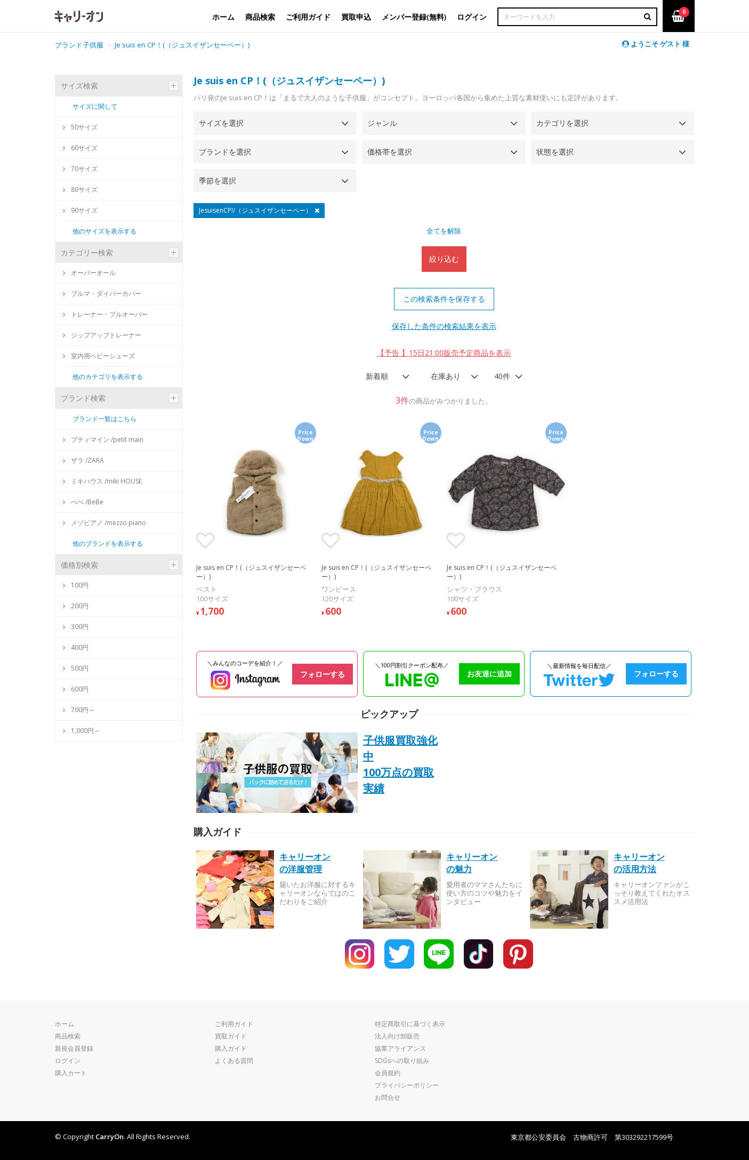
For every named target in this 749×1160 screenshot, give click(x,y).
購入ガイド (231, 1048)
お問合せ (387, 1097)
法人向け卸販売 (397, 1036)
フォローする (322, 674)
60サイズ (80, 147)
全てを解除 (443, 231)
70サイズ (80, 168)
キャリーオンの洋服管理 (305, 863)
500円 (79, 668)
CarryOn (109, 1136)
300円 (79, 626)
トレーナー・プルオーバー (105, 314)
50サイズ (80, 127)
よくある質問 (234, 1060)
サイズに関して (95, 106)
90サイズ (80, 210)
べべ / (83, 501)
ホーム (64, 1023)
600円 (79, 689)
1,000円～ (85, 730)
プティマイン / (103, 439)
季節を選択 (217, 180)
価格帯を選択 (389, 152)
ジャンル (382, 123)
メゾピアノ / (104, 522)
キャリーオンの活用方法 (639, 863)
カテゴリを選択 (562, 123)
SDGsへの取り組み (402, 1060)
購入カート (71, 1072)
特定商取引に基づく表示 (410, 1023)
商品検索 (67, 1036)
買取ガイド (231, 1036)
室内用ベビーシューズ (99, 355)
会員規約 (387, 1072)
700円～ (83, 709)
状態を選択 (555, 152)
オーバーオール (89, 272)
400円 (79, 647)
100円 (79, 585)
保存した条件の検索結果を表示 (444, 326)
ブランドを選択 (225, 152)
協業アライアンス (400, 1048)
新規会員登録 (74, 1048)
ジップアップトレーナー (102, 335)
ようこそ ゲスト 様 (655, 44)
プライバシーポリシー (407, 1085)
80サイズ (80, 189)
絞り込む (444, 259)
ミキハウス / (102, 481)
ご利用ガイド (234, 1023)
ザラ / (83, 460)
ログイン (67, 1060)
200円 (79, 605)
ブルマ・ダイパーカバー (102, 293)
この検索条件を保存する (444, 299)
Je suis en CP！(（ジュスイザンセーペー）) (182, 45)
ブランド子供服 (79, 45)
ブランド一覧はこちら (104, 418)
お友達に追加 (489, 673)
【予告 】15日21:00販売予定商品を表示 (444, 353)
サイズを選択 (221, 123)
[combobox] (384, 376)
